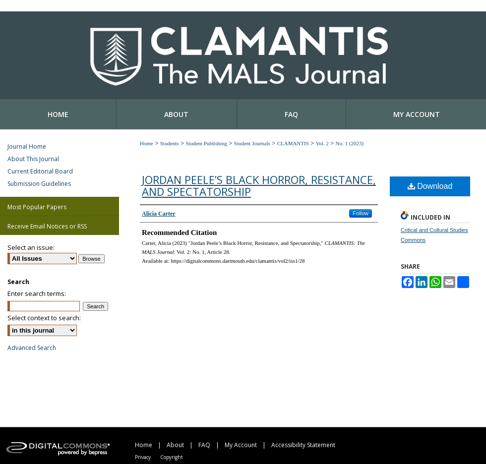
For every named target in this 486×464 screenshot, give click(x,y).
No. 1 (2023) (350, 143)
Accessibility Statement (303, 445)
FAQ (204, 445)
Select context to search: (44, 317)
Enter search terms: (36, 293)
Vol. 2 (322, 143)
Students (169, 143)
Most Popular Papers (36, 207)
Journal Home (26, 146)
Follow (360, 213)
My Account (241, 445)
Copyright (171, 457)
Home (146, 143)
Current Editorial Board (40, 171)
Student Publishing (206, 143)
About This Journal (33, 159)
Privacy (143, 457)
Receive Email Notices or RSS (47, 226)
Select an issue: (31, 247)
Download (430, 186)
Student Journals (252, 143)
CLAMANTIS (293, 143)
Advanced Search (31, 348)
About (175, 445)
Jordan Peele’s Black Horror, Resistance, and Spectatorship (259, 185)
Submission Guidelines (39, 183)
